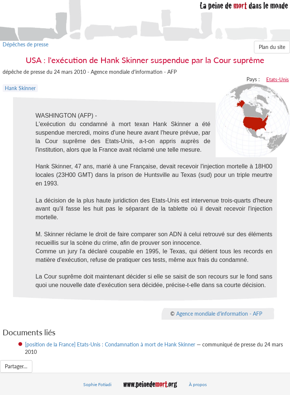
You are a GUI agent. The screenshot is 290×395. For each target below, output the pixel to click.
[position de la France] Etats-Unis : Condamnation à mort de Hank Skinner (110, 344)
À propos (198, 384)
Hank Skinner (20, 88)
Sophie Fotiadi (97, 384)
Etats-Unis (277, 79)
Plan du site (272, 47)
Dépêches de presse (25, 44)
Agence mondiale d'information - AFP (219, 313)
